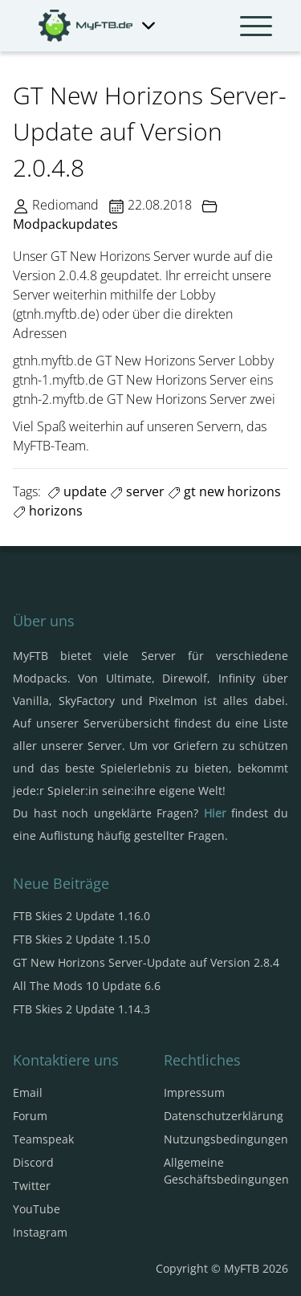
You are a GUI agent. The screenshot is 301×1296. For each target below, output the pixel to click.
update (77, 491)
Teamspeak (43, 1139)
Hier (215, 813)
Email (28, 1092)
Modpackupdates (65, 224)
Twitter (32, 1185)
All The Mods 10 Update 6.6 (87, 985)
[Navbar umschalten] (256, 25)
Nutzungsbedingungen (226, 1139)
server (137, 491)
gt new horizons (224, 491)
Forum (30, 1115)
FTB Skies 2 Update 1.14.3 (81, 1009)
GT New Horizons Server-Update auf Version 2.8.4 (146, 962)
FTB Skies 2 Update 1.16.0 (81, 915)
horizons (48, 511)
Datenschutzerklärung (223, 1115)
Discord (33, 1162)
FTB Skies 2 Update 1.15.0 (81, 939)
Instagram (40, 1232)
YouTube (36, 1209)
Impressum (194, 1092)
